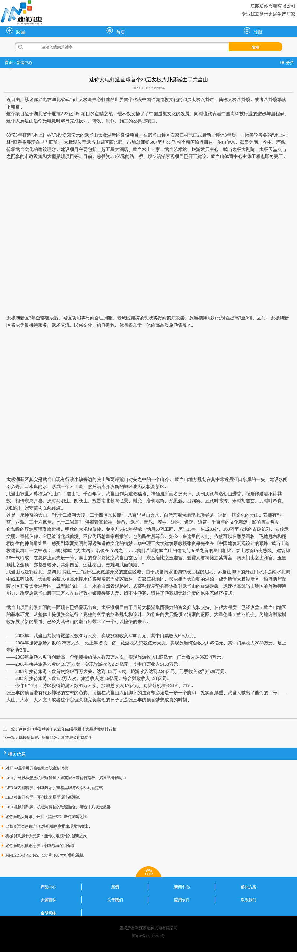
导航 (253, 31)
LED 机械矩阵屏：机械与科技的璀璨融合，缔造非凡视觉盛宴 (58, 806)
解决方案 (248, 886)
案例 (115, 886)
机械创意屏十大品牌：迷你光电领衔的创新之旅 (46, 835)
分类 (290, 62)
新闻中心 (24, 62)
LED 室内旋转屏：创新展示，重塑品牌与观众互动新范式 (54, 787)
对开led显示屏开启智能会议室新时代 (36, 767)
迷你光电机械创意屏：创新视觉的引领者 (40, 845)
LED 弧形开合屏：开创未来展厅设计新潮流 (42, 797)
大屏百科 (48, 899)
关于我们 (115, 899)
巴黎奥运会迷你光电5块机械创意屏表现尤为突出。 (49, 826)
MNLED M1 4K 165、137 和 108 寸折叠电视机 (44, 855)
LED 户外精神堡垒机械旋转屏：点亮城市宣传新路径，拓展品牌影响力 (65, 777)
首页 (115, 31)
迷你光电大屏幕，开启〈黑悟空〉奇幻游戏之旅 (46, 816)
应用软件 (182, 899)
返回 (15, 31)
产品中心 (48, 886)
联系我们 (248, 899)
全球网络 (48, 912)
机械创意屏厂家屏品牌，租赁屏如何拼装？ (55, 737)
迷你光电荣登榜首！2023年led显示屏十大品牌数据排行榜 (67, 729)
